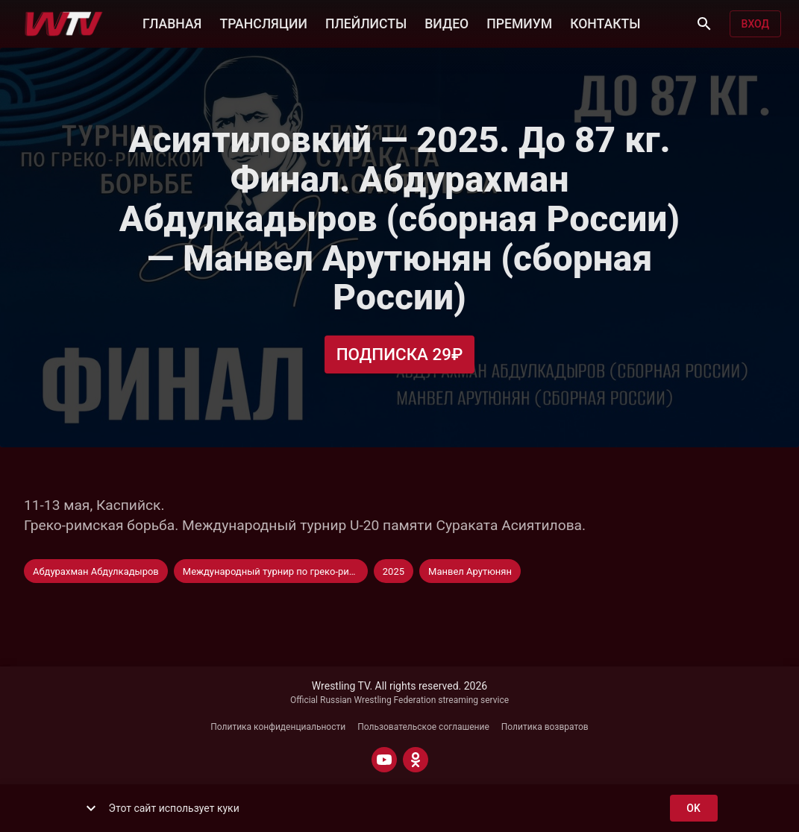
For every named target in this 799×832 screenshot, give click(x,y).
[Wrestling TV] (64, 23)
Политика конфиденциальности (277, 727)
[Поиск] (704, 24)
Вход (755, 24)
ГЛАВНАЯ (172, 22)
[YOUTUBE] (384, 759)
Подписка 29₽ (400, 354)
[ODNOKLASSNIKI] (415, 759)
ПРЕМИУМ (519, 22)
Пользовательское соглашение (423, 727)
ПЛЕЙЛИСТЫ (366, 22)
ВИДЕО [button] (446, 22)
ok (694, 808)
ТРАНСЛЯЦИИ (263, 22)
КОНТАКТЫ (605, 22)
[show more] (91, 808)
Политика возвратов (545, 727)
